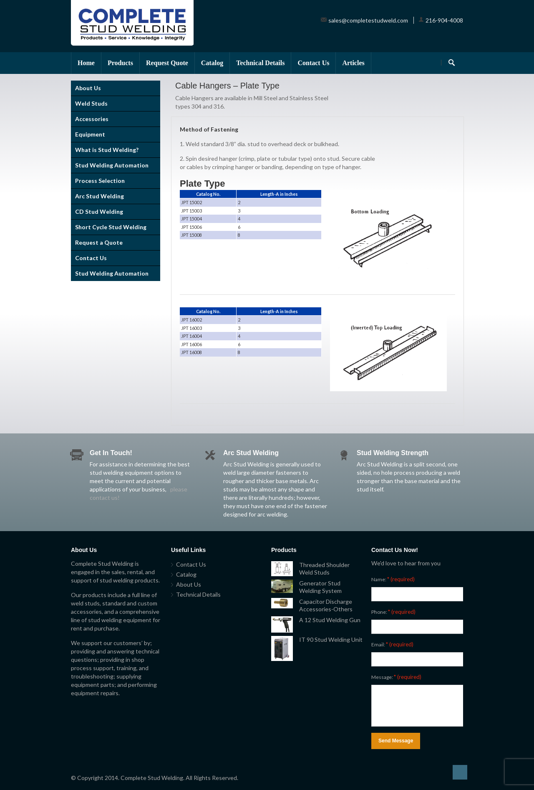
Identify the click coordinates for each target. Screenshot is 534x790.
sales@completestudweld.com (368, 20)
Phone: (393, 611)
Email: (392, 644)
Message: (396, 677)
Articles (353, 62)
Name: (393, 579)
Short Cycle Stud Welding (110, 226)
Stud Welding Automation (112, 165)
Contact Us (313, 62)
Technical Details (260, 62)
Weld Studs (91, 103)
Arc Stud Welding (99, 196)
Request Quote (167, 62)
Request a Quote (99, 242)
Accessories (91, 118)
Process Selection (100, 180)
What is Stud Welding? (107, 149)
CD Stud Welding (99, 211)
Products (120, 62)
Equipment (90, 134)
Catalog (212, 62)
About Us (88, 87)
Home (86, 62)
